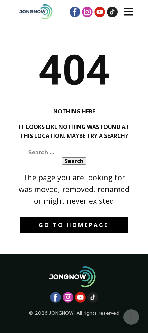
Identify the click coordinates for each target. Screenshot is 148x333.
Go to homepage (74, 225)
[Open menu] (128, 11)
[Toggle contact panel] (131, 317)
